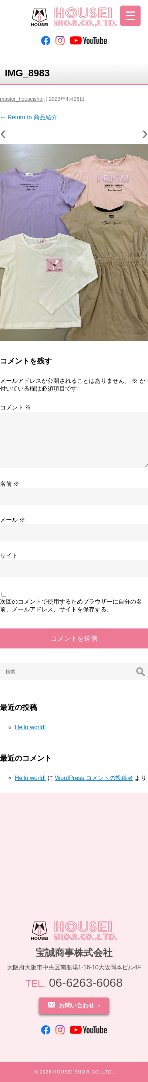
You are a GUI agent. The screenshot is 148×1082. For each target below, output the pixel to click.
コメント (15, 407)
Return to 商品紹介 (28, 117)
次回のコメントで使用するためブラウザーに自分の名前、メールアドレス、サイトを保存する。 (71, 605)
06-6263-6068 (73, 982)
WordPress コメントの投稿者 (94, 778)
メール (12, 520)
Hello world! (30, 727)
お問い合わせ (76, 1005)
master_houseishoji (22, 99)
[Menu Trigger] (130, 16)
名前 (9, 484)
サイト (9, 555)
